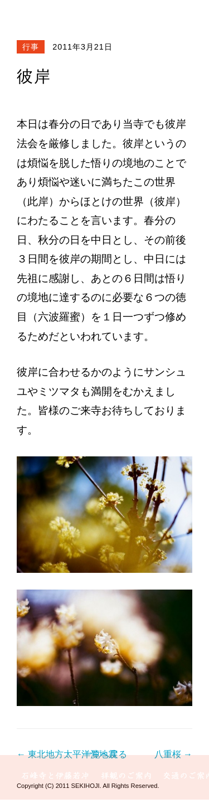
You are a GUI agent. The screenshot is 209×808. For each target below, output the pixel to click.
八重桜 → (173, 754)
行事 (30, 46)
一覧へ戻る (104, 754)
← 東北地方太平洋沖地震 (67, 754)
